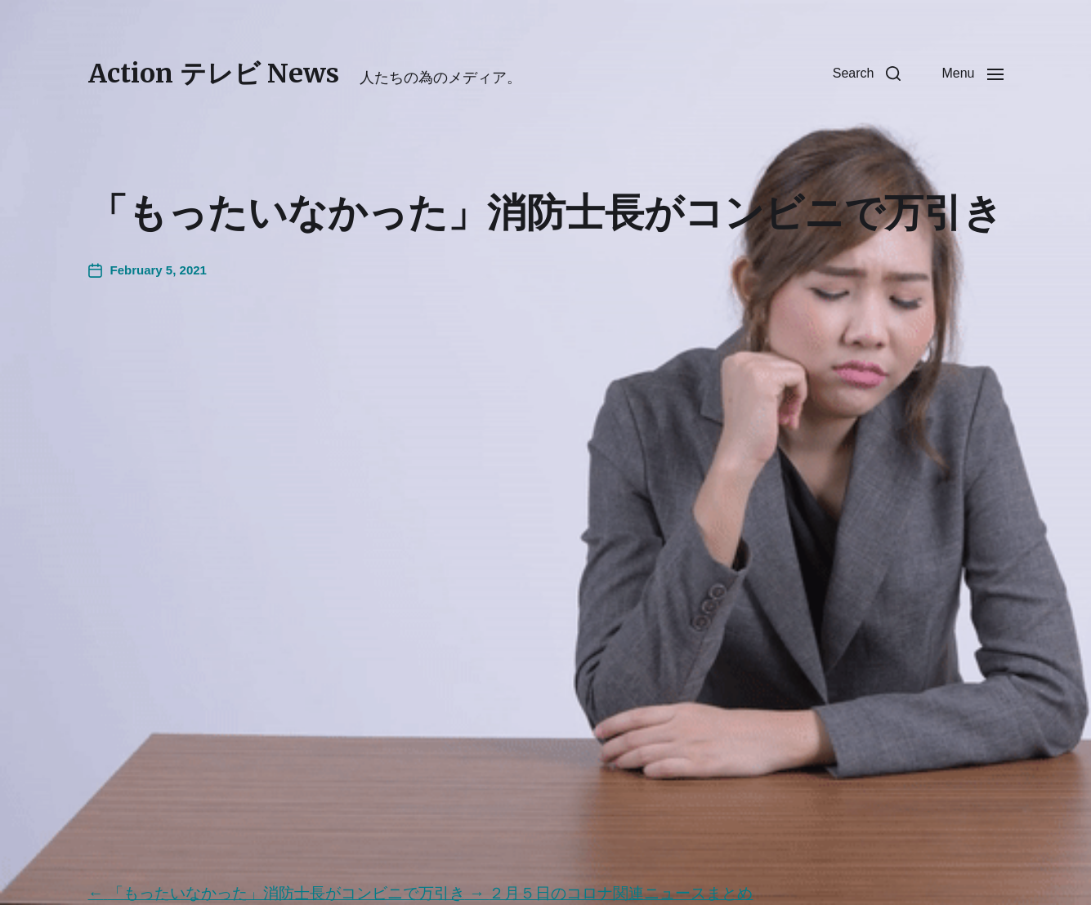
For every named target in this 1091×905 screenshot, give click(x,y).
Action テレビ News (213, 73)
